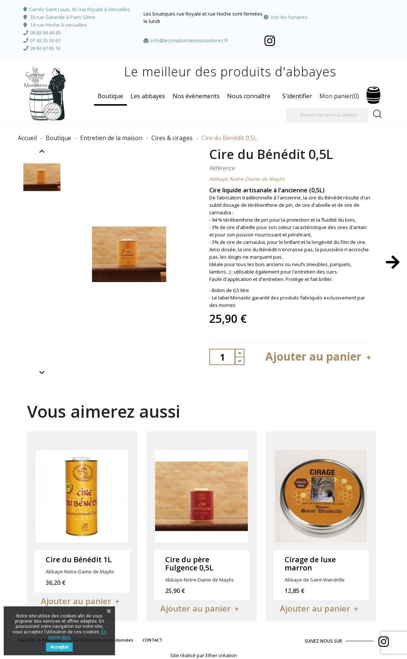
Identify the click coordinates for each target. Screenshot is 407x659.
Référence (221, 168)
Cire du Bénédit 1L (79, 559)
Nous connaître (248, 96)
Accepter (59, 647)
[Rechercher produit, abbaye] (327, 114)
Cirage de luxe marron (310, 563)
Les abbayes (148, 96)
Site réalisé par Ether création (203, 655)
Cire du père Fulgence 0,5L (189, 563)
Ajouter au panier (319, 356)
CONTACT (152, 640)
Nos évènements (196, 96)
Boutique (110, 96)
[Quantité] (222, 357)
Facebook (270, 41)
